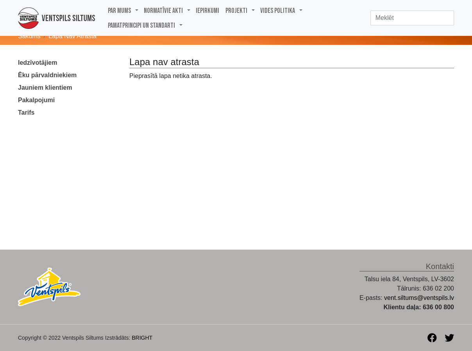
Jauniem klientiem (45, 87)
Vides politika (277, 11)
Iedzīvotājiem (37, 62)
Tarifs (26, 112)
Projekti (236, 11)
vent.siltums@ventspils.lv (419, 297)
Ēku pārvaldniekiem (47, 75)
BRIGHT (142, 338)
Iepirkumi (207, 11)
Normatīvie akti (163, 11)
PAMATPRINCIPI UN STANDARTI (141, 25)
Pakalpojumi (36, 100)
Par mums (119, 11)
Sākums (29, 36)
